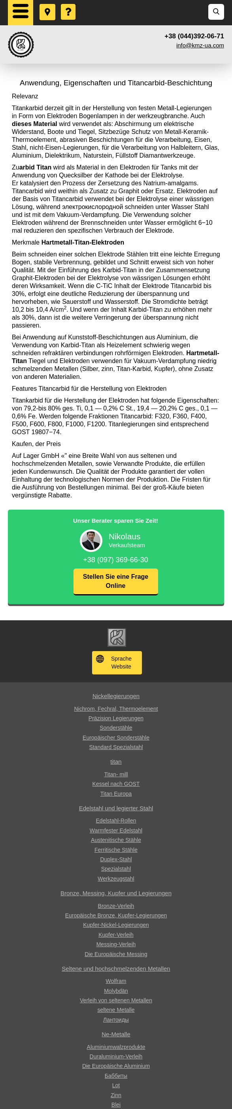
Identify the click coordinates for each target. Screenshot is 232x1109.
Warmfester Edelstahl (116, 830)
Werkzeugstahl (116, 879)
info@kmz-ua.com (200, 45)
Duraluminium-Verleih (116, 1056)
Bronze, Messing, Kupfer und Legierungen (116, 893)
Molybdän (116, 991)
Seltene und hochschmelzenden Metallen (116, 968)
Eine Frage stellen (69, 4)
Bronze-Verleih (116, 906)
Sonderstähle (116, 728)
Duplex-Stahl (116, 859)
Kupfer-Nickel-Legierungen (116, 925)
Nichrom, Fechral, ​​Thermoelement (116, 709)
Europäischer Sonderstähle (116, 737)
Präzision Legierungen (116, 718)
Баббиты (116, 1076)
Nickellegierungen (116, 696)
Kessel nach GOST (116, 784)
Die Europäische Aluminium (116, 1066)
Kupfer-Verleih (116, 935)
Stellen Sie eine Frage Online (115, 581)
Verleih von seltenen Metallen (116, 1000)
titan (115, 761)
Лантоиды (116, 1020)
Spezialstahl (116, 869)
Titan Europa (116, 794)
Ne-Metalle (116, 1034)
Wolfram (116, 981)
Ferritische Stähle (116, 850)
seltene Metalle (115, 1010)
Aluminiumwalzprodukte (116, 1047)
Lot (116, 1085)
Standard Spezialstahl (116, 747)
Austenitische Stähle (116, 840)
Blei (116, 1104)
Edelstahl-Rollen (116, 820)
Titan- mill (116, 774)
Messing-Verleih (116, 944)
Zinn (116, 1095)
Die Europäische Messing (116, 954)
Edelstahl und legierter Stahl (116, 808)
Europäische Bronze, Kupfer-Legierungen (116, 915)
